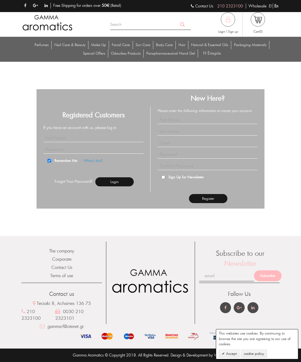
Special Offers (94, 53)
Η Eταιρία (212, 53)
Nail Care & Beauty (69, 45)
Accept (231, 353)
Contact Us (61, 267)
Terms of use (61, 276)
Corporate (61, 259)
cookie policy (254, 353)
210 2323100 (230, 6)
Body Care (164, 45)
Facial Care (121, 45)
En (276, 6)
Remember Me (65, 160)
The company (61, 251)
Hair (182, 45)
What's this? (93, 160)
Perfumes (42, 45)
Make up (98, 45)
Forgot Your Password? (74, 181)
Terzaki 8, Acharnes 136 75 (62, 303)
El (271, 6)
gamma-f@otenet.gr (62, 326)
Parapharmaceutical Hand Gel (170, 53)
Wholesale (257, 6)
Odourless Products (126, 53)
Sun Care (143, 45)
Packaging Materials (250, 45)
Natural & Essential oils (209, 45)
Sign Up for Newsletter (186, 177)
